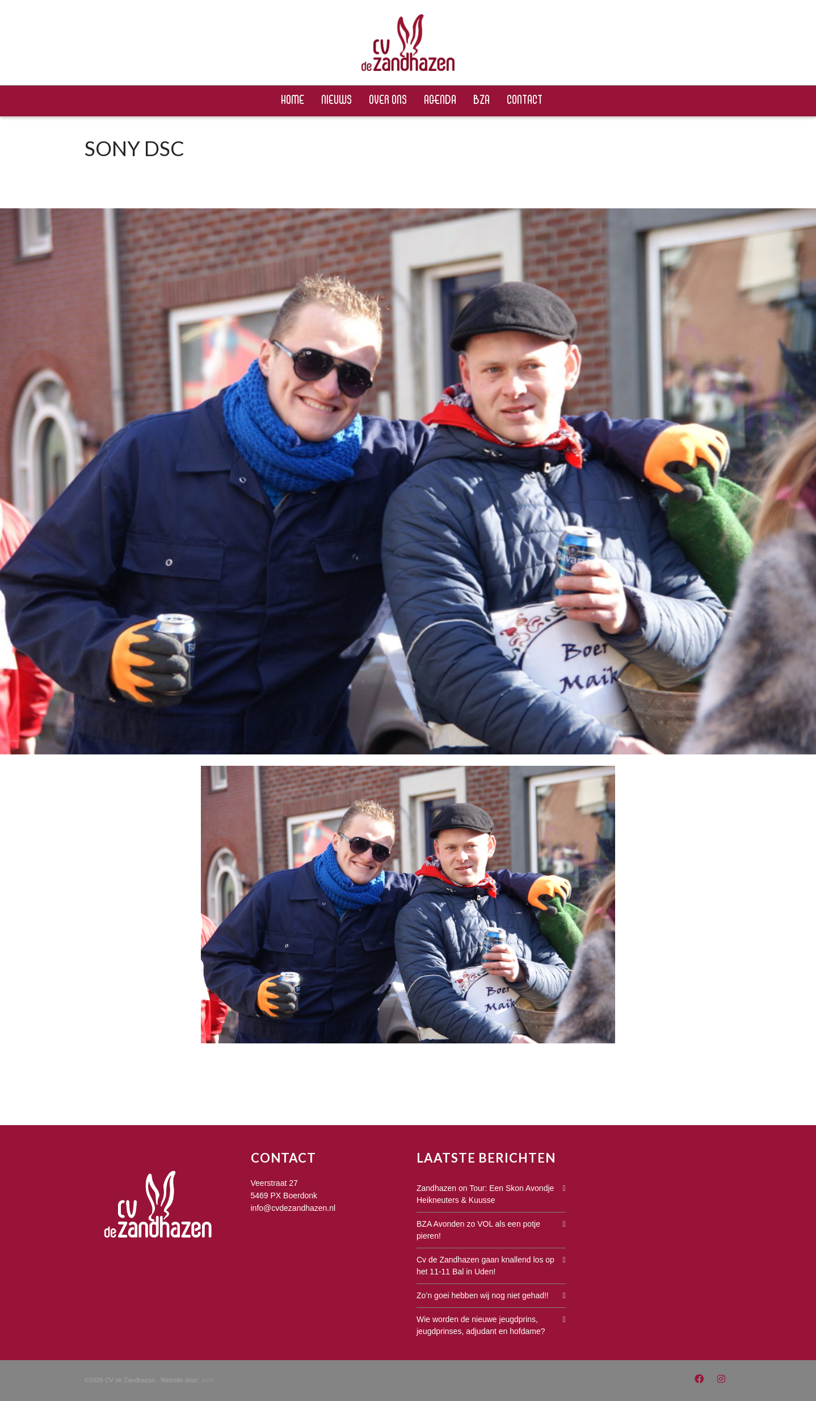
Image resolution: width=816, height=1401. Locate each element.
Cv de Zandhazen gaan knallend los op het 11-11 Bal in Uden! (485, 1265)
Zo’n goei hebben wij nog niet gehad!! (483, 1295)
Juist (207, 1380)
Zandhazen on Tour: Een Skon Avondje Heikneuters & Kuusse (485, 1194)
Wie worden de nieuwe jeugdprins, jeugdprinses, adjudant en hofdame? (481, 1325)
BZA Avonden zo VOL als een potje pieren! (478, 1229)
